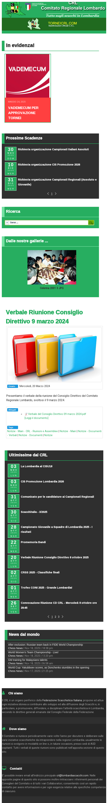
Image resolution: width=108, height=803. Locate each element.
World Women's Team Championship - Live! (33, 652)
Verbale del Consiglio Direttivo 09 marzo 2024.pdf (57, 414)
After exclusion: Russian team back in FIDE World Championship (45, 644)
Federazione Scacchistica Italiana (62, 700)
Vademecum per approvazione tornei (23, 112)
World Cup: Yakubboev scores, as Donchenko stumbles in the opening (48, 667)
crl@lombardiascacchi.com (72, 775)
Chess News (15, 648)
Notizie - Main (68, 431)
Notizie (48, 435)
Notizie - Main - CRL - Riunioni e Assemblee (32, 431)
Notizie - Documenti (30, 435)
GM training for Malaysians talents (27, 659)
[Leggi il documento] (36, 418)
